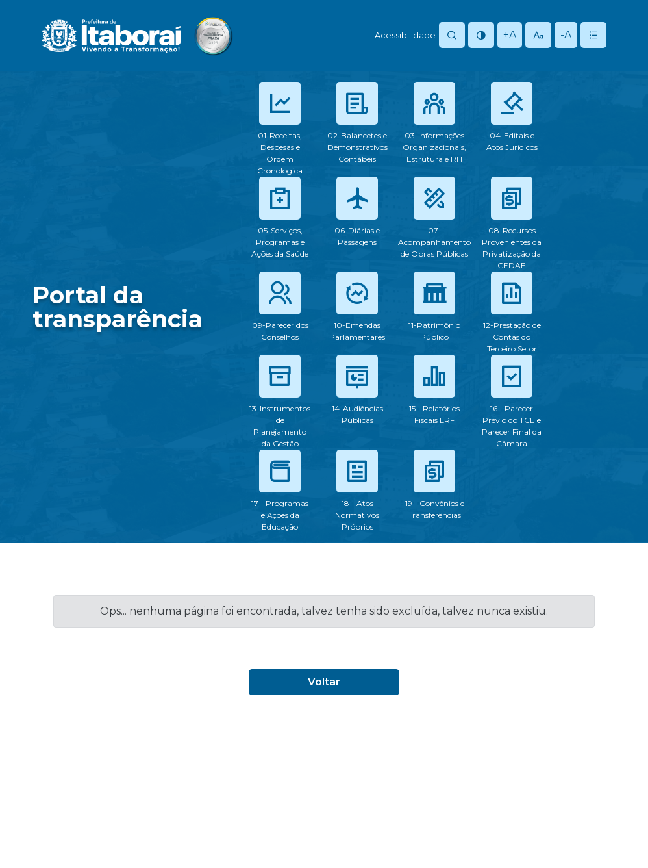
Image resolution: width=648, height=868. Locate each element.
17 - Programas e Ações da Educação (279, 514)
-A (565, 35)
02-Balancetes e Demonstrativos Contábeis (357, 147)
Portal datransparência (117, 307)
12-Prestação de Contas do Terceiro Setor (512, 336)
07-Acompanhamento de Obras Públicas (434, 242)
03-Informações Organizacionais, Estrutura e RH (434, 147)
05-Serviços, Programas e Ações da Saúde (279, 242)
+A (509, 35)
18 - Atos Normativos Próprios (357, 514)
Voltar (324, 682)
